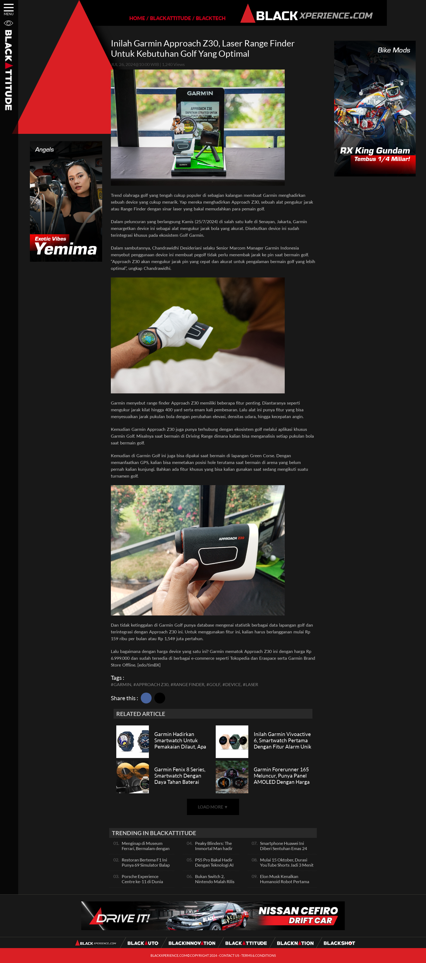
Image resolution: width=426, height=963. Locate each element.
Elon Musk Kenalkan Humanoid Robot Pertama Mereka (284, 881)
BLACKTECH (192, 18)
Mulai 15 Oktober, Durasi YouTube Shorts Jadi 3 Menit (287, 862)
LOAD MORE (213, 806)
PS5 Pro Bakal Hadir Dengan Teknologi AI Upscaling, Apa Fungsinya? (214, 867)
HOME (118, 18)
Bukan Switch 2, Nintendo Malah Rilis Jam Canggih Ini (214, 881)
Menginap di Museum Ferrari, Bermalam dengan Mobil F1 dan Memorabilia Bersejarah (146, 851)
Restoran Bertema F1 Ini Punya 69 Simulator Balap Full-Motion (146, 865)
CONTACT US (229, 955)
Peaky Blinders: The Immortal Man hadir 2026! (214, 848)
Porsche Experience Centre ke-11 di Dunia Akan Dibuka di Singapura (146, 881)
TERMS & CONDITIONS (258, 955)
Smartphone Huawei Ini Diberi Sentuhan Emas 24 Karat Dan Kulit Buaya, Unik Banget (286, 851)
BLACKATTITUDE (151, 18)
